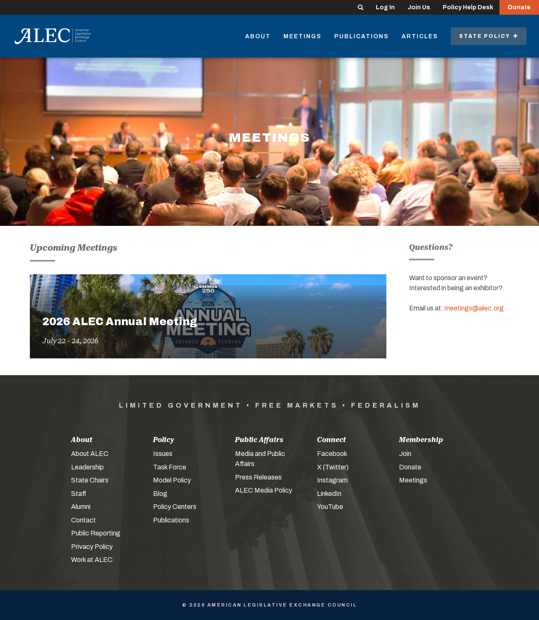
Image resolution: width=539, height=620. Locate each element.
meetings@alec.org (474, 308)
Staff (78, 493)
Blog (160, 493)
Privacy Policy (92, 546)
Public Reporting (95, 533)
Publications (361, 36)
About (258, 36)
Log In (385, 7)
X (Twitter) (333, 467)
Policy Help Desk (468, 7)
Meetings (302, 36)
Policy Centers (174, 506)
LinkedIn (329, 493)
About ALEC (89, 453)
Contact (83, 520)
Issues (162, 453)
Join (405, 453)
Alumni (80, 506)
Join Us (418, 7)
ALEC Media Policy (263, 490)
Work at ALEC (92, 559)
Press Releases (258, 477)
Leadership (87, 467)
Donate (519, 7)
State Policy (488, 36)
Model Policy (172, 480)
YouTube (330, 506)
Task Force (169, 467)
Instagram (332, 480)
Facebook (332, 453)
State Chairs (89, 480)
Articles (420, 36)
